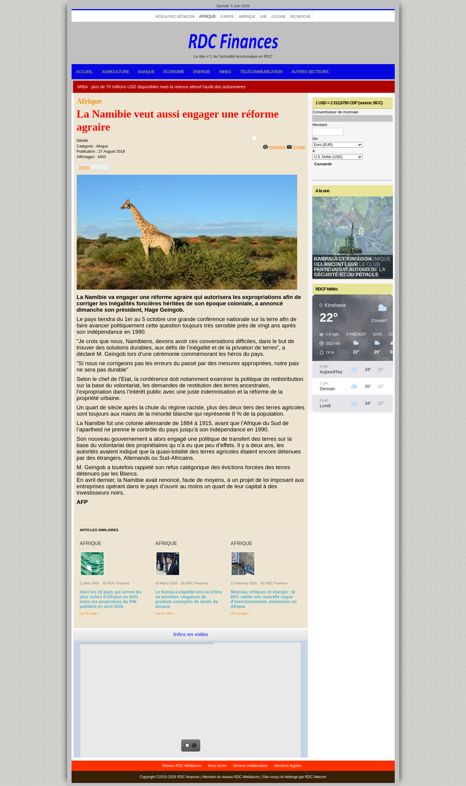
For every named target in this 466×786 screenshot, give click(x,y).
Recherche (300, 17)
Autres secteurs (310, 71)
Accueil (84, 71)
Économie (173, 71)
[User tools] (254, 138)
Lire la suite (88, 613)
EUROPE (227, 17)
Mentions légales (287, 766)
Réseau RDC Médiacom (174, 17)
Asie (263, 17)
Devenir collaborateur (250, 766)
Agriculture (115, 71)
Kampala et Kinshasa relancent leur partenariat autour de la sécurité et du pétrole (349, 266)
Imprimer (277, 147)
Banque (146, 71)
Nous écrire (217, 766)
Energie (201, 71)
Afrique (207, 16)
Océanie (279, 17)
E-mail (299, 147)
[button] (327, 343)
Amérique (246, 17)
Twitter (84, 167)
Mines (225, 71)
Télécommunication (261, 71)
